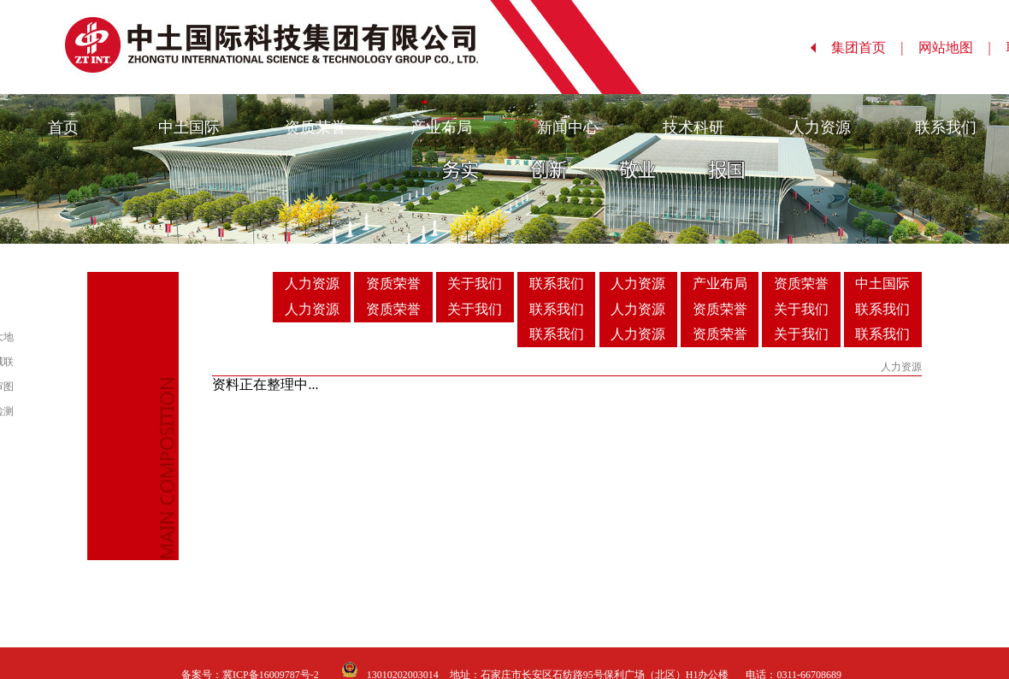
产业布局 (441, 127)
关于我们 (474, 283)
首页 (63, 127)
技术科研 (693, 127)
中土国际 (189, 127)
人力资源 (820, 127)
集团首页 (867, 47)
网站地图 (954, 47)
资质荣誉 (315, 127)
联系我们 (946, 127)
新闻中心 (568, 127)
